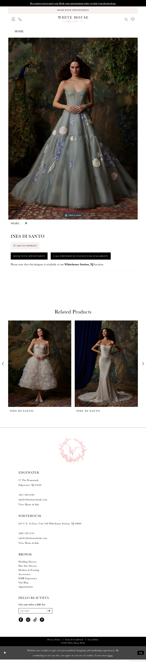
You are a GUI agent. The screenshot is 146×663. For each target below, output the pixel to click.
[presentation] (39, 366)
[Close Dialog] (5, 656)
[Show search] (126, 20)
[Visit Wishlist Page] (132, 20)
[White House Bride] (73, 20)
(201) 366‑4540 (26, 497)
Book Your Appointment (31, 258)
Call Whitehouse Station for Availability (88, 258)
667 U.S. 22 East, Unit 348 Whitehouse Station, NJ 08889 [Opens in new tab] (50, 526)
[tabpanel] (73, 129)
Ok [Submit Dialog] (140, 656)
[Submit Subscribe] (48, 614)
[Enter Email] (35, 614)
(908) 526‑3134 (26, 536)
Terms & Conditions (74, 643)
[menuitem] (13, 20)
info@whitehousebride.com (33, 502)
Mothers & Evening (29, 573)
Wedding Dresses (28, 564)
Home (19, 32)
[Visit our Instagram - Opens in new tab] (28, 623)
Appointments (26, 589)
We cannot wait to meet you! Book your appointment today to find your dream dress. (73, 3)
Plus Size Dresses (28, 568)
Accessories (25, 577)
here (110, 658)
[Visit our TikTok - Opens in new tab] (35, 623)
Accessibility (93, 643)
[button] (13, 20)
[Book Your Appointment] (73, 11)
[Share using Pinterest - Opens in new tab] (26, 224)
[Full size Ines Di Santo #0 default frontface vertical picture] (73, 129)
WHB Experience (28, 581)
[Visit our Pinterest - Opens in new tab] (42, 623)
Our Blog (23, 585)
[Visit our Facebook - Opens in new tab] (21, 623)
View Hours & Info (29, 507)
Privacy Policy (54, 643)
